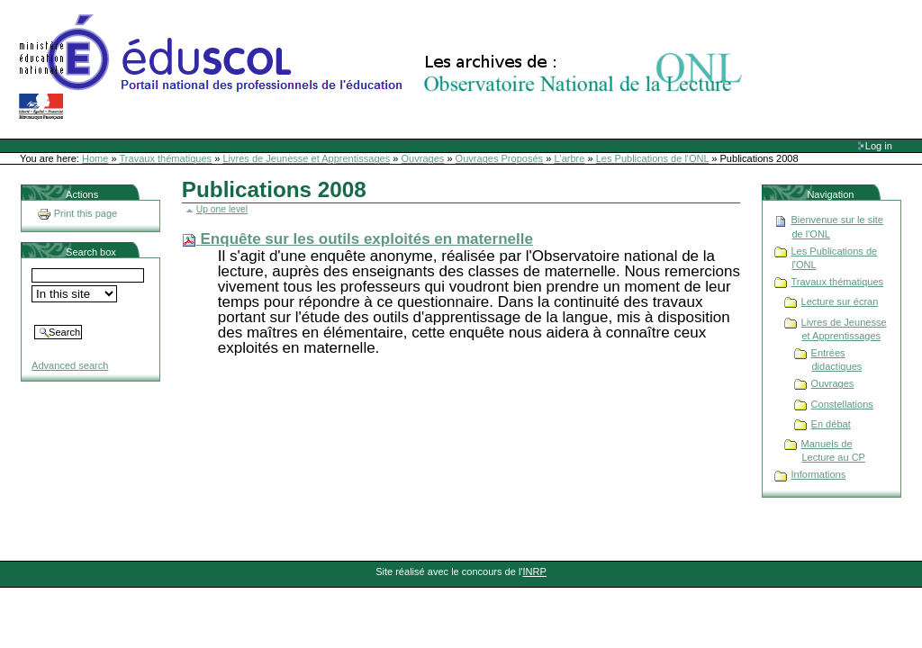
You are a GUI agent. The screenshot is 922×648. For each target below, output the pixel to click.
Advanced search (70, 365)
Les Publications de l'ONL (653, 158)
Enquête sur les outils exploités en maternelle (367, 239)
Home (95, 158)
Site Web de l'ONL (384, 67)
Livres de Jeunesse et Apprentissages (306, 158)
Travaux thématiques (166, 158)
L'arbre (569, 158)
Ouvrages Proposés (500, 158)
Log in (878, 145)
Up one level (222, 209)
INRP (535, 571)
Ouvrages (423, 158)
